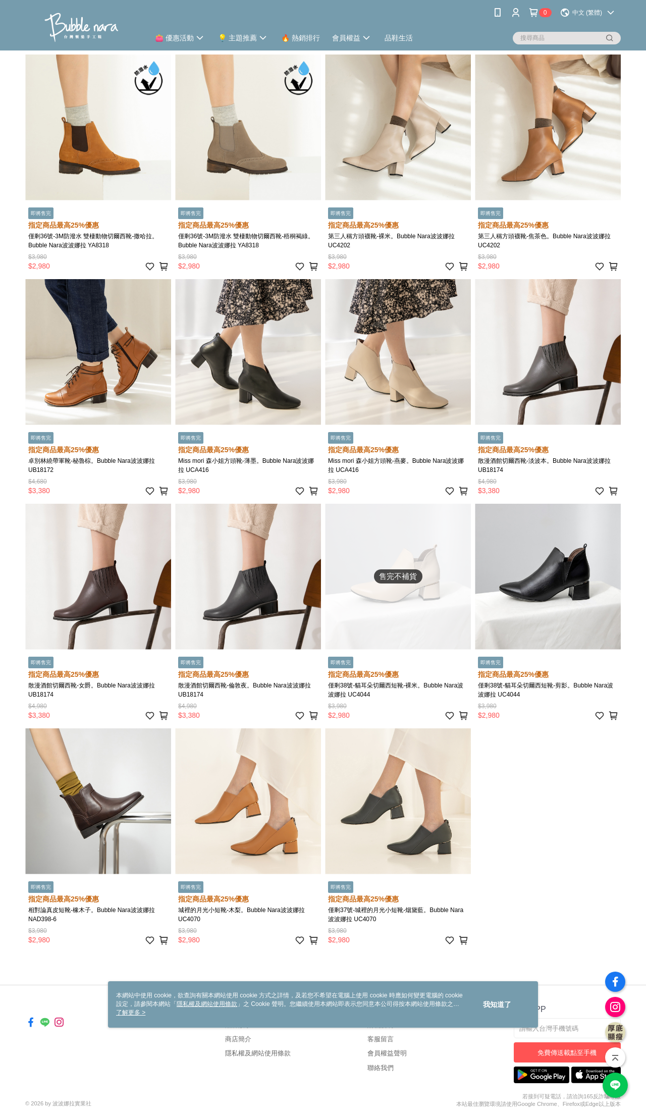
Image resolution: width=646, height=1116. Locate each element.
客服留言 (380, 1039)
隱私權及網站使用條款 (258, 1053)
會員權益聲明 (387, 1053)
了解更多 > (130, 1012)
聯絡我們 (380, 1068)
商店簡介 (238, 1039)
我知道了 (497, 1004)
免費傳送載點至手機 (567, 1052)
